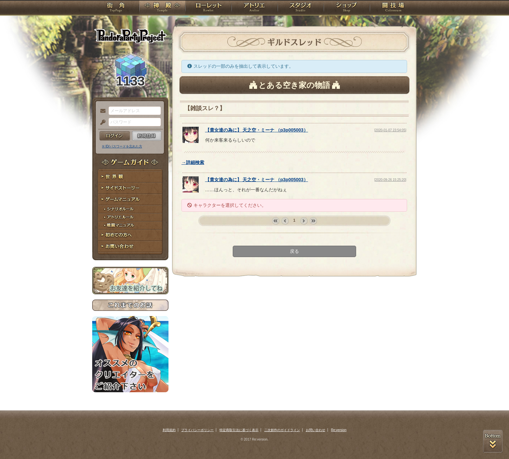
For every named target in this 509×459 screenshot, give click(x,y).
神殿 (162, 8)
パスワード (101, 122)
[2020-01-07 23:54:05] (390, 130)
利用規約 (169, 430)
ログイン (114, 136)
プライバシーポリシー (197, 430)
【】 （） (256, 130)
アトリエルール (130, 217)
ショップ (347, 8)
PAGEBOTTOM (493, 441)
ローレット (208, 8)
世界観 (130, 176)
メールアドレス (101, 111)
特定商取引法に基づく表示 (238, 430)
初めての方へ (130, 235)
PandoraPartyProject (130, 35)
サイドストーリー (130, 188)
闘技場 (393, 8)
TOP (115, 8)
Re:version (339, 430)
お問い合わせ (130, 246)
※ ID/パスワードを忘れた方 (122, 146)
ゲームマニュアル (130, 199)
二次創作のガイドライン (282, 430)
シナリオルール (130, 209)
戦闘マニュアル (130, 225)
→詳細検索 (192, 162)
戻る (294, 251)
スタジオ (301, 8)
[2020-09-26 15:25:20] (390, 180)
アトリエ (254, 8)
